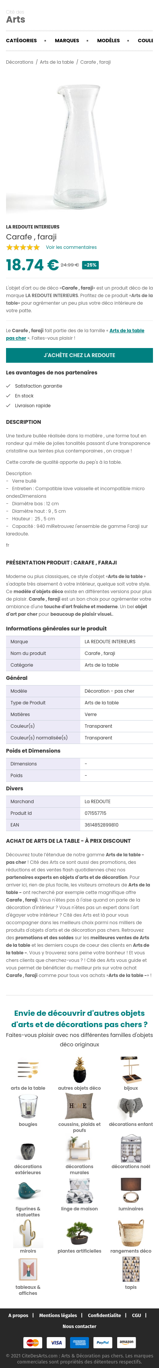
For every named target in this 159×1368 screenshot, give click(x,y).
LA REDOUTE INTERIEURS (51, 295)
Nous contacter (79, 1326)
